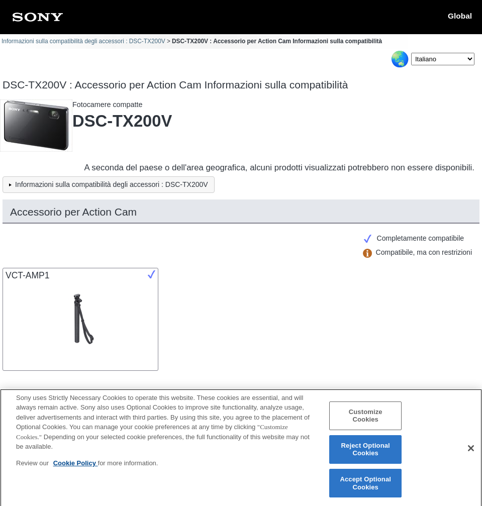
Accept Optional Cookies (365, 486)
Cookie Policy (75, 466)
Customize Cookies (365, 419)
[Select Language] (442, 59)
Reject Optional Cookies (365, 453)
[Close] (471, 452)
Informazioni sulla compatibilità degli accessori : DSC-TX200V (83, 41)
